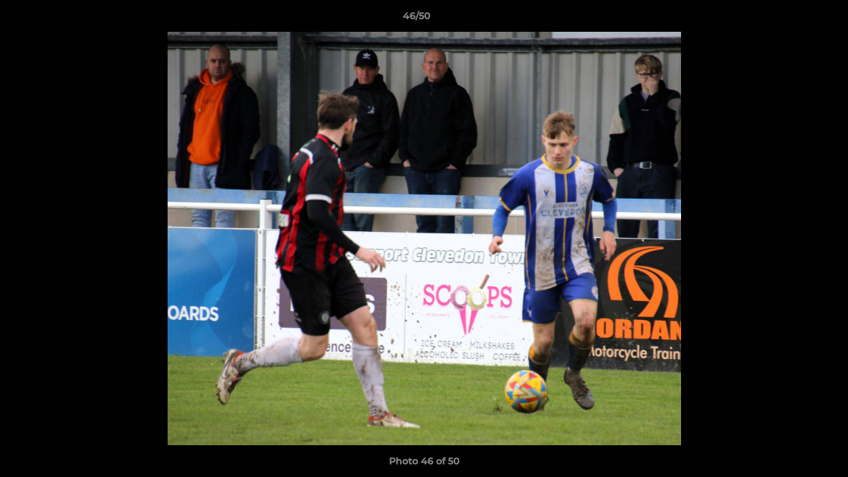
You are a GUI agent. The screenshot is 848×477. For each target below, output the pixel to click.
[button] (792, 19)
